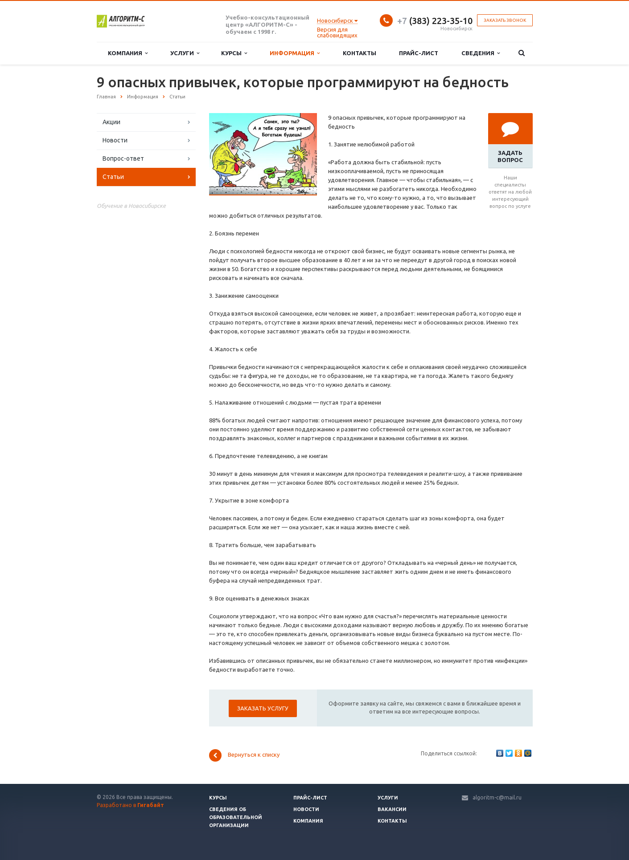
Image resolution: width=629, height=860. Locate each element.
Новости (115, 140)
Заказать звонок (505, 20)
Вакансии (392, 809)
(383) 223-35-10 (435, 21)
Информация (295, 53)
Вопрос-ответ (123, 158)
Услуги (184, 53)
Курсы (234, 53)
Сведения (480, 53)
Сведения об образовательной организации (235, 817)
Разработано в (130, 805)
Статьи (113, 176)
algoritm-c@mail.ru (497, 797)
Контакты (359, 53)
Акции (111, 122)
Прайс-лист (418, 53)
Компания (128, 53)
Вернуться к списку (244, 755)
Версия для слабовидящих (337, 32)
